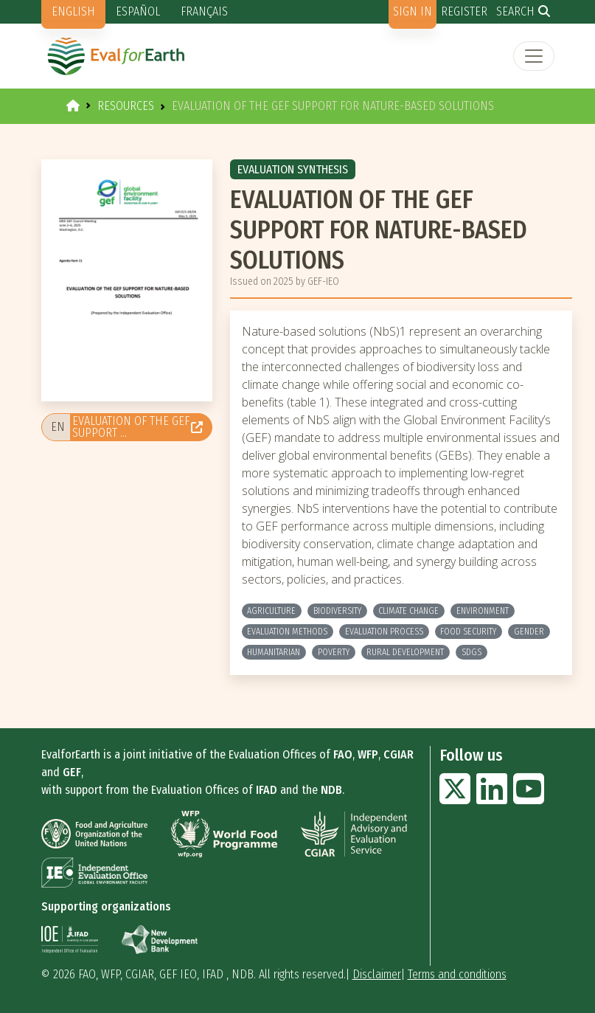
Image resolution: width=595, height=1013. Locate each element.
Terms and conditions (457, 974)
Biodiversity (337, 611)
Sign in (412, 11)
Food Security (468, 631)
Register (464, 11)
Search (515, 11)
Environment (482, 611)
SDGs (471, 652)
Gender (529, 631)
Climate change (408, 611)
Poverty (333, 652)
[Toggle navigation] (533, 56)
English (73, 11)
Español (138, 11)
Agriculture (271, 611)
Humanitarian (273, 652)
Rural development (405, 652)
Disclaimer (376, 974)
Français (204, 11)
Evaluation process (384, 631)
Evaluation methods (287, 631)
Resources (125, 106)
